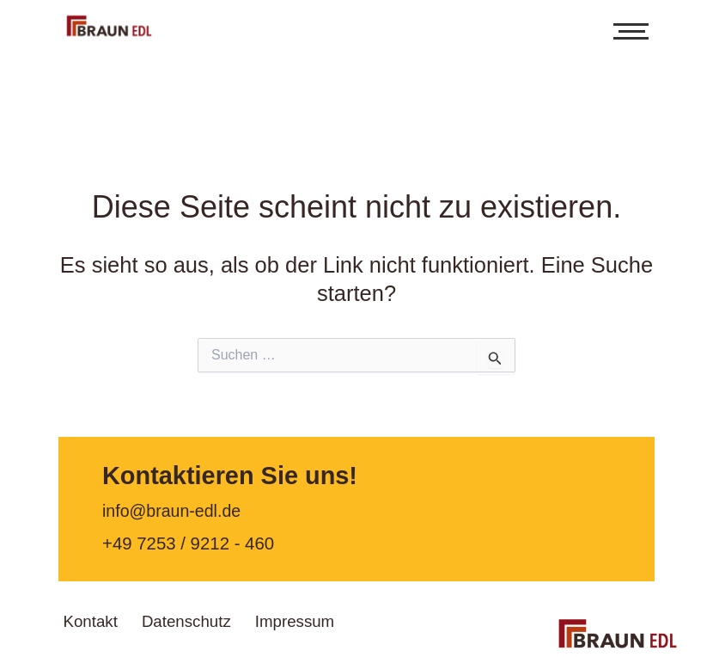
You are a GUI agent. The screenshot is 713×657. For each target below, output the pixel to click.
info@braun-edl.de (174, 511)
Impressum (354, 618)
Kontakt (101, 618)
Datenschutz (221, 618)
